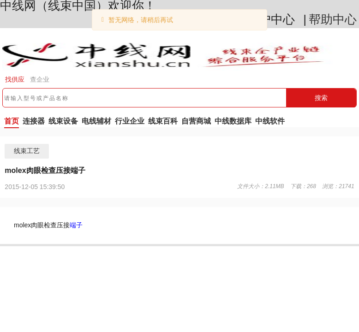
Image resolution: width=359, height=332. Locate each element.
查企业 (39, 79)
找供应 (14, 79)
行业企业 (129, 121)
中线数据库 (233, 121)
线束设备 (63, 121)
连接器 (34, 121)
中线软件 (270, 121)
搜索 (321, 97)
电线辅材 (96, 121)
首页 (11, 121)
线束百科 (163, 121)
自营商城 (196, 121)
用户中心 (271, 19)
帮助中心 (333, 19)
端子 (76, 225)
